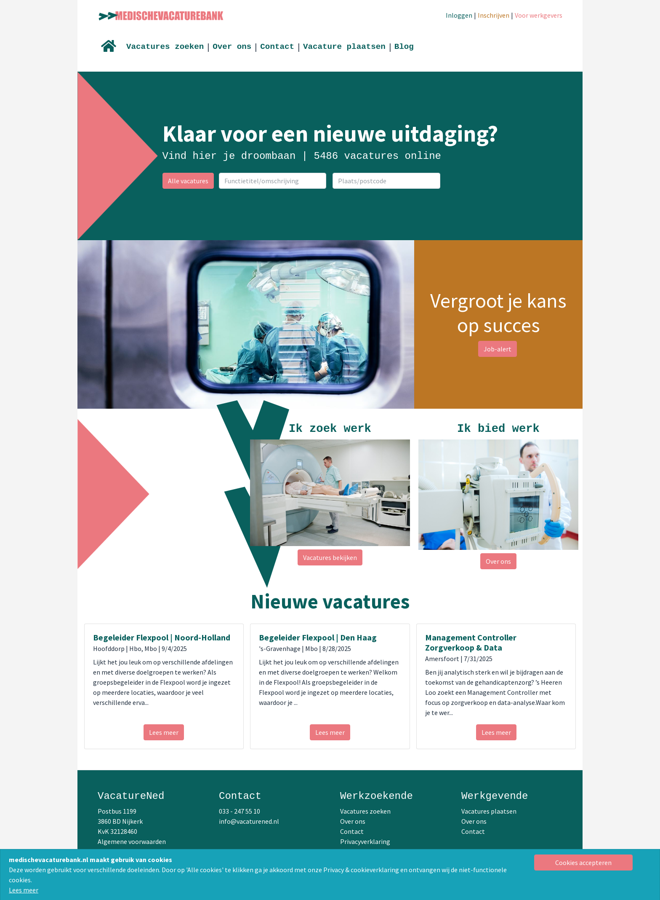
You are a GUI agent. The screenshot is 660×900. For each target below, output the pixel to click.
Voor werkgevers (538, 15)
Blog (404, 46)
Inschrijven (493, 15)
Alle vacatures (188, 181)
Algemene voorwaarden (132, 841)
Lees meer (23, 890)
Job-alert (497, 349)
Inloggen (459, 15)
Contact (277, 46)
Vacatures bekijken (330, 557)
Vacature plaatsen (344, 46)
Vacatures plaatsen (488, 811)
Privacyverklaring (365, 841)
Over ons (232, 46)
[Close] (583, 862)
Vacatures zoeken (165, 46)
